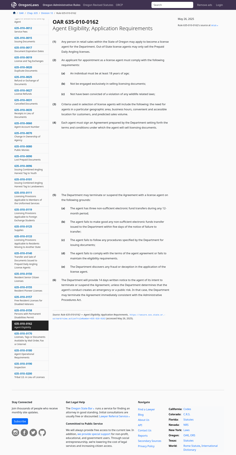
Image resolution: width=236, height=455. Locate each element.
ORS (192, 435)
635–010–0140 (25, 260)
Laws (186, 430)
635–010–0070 (27, 136)
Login (219, 5)
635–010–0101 (29, 183)
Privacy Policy (146, 446)
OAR (21, 13)
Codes (187, 409)
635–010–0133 (27, 242)
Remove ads (204, 5)
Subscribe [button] (20, 421)
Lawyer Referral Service (113, 416)
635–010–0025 (26, 80)
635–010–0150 (26, 277)
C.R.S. (186, 414)
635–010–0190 (23, 365)
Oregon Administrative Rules (61, 5)
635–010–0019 (28, 59)
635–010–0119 (25, 215)
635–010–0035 (24, 113)
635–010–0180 (24, 354)
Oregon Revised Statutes (98, 5)
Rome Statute (191, 446)
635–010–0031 (26, 101)
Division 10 (47, 13)
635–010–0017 (29, 49)
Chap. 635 (32, 13)
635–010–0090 (27, 157)
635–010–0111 (28, 198)
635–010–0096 (28, 169)
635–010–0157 (28, 300)
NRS (185, 425)
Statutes (188, 419)
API (140, 425)
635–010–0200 (29, 375)
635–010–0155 (28, 288)
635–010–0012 (23, 29)
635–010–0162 (23, 325)
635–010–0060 (26, 124)
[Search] (172, 5)
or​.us (213, 25)
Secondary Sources (149, 441)
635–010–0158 (27, 314)
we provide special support (94, 434)
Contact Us (144, 430)
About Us (143, 420)
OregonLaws (28, 5)
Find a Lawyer (146, 409)
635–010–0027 (23, 92)
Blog (141, 414)
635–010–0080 (23, 148)
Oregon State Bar (81, 408)
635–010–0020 (25, 68)
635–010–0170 (29, 339)
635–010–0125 (23, 228)
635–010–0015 (24, 39)
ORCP (119, 5)
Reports (143, 435)
